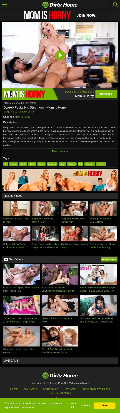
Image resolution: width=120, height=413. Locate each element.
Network (70, 389)
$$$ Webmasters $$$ (96, 389)
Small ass (101, 164)
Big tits (23, 164)
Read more (60, 151)
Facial (62, 164)
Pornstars (50, 389)
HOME (14, 389)
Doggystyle (52, 164)
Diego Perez (10, 111)
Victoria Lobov (27, 111)
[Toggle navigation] (4, 4)
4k (6, 164)
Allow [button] (105, 405)
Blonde (32, 164)
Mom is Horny (22, 117)
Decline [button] (86, 405)
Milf (80, 164)
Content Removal (60, 393)
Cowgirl (41, 164)
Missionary (89, 164)
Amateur (14, 164)
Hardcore (72, 164)
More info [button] (73, 405)
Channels (30, 389)
